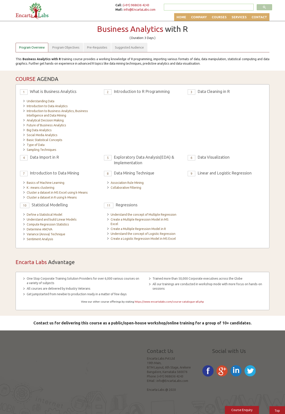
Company (199, 17)
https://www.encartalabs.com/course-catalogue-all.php (169, 301)
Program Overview (32, 47)
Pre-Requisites (97, 47)
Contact (259, 17)
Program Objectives (65, 47)
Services (239, 17)
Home (181, 17)
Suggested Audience (129, 47)
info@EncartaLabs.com (139, 9)
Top (277, 410)
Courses (219, 17)
